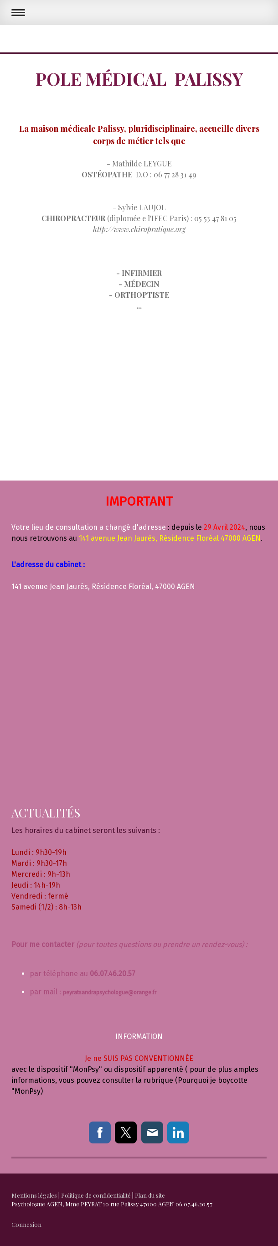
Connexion (26, 1224)
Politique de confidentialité (96, 1195)
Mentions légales (34, 1195)
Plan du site (150, 1195)
